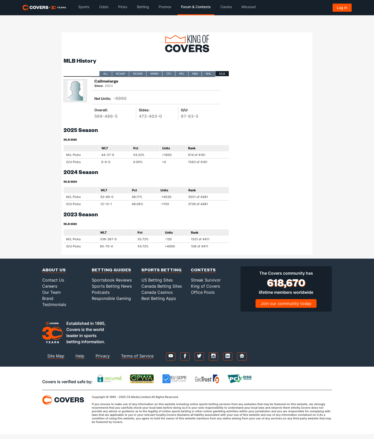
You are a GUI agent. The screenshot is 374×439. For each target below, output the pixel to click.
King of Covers (205, 286)
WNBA (154, 73)
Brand (47, 298)
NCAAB (137, 73)
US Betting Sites (157, 280)
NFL (181, 73)
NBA (195, 73)
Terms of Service (137, 355)
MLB (222, 73)
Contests (203, 270)
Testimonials (54, 304)
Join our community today (286, 303)
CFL (168, 73)
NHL (208, 73)
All (105, 73)
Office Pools (203, 292)
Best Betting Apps (158, 298)
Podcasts (101, 292)
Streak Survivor (206, 280)
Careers (49, 286)
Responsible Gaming (111, 298)
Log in (342, 7)
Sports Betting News (112, 286)
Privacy (103, 355)
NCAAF (120, 73)
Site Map (55, 355)
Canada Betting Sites (161, 286)
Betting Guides (111, 270)
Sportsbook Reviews (112, 280)
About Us (54, 270)
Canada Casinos (157, 292)
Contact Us (53, 280)
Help (80, 355)
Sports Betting (161, 270)
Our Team (51, 292)
